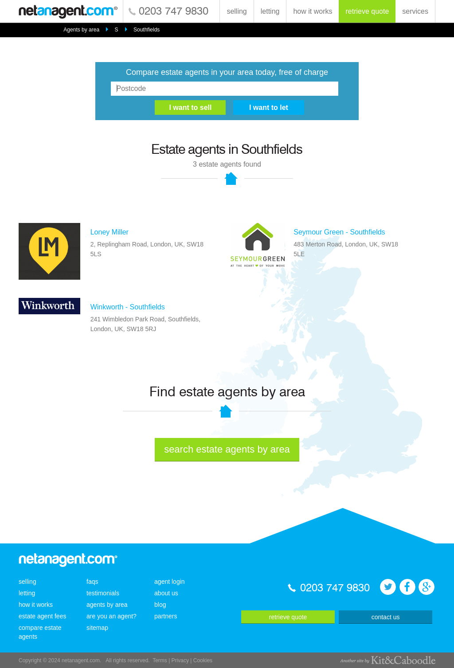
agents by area (107, 604)
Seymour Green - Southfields (339, 232)
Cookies (202, 660)
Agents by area (81, 30)
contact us (386, 617)
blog (160, 604)
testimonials (102, 593)
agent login (169, 581)
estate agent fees (42, 616)
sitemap (97, 627)
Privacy (180, 660)
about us (166, 593)
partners (165, 616)
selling (237, 11)
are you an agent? (111, 616)
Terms (160, 660)
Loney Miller (109, 232)
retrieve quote (367, 11)
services (415, 11)
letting (270, 11)
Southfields (146, 30)
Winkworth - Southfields (127, 307)
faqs (92, 581)
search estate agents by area (227, 449)
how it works (312, 11)
